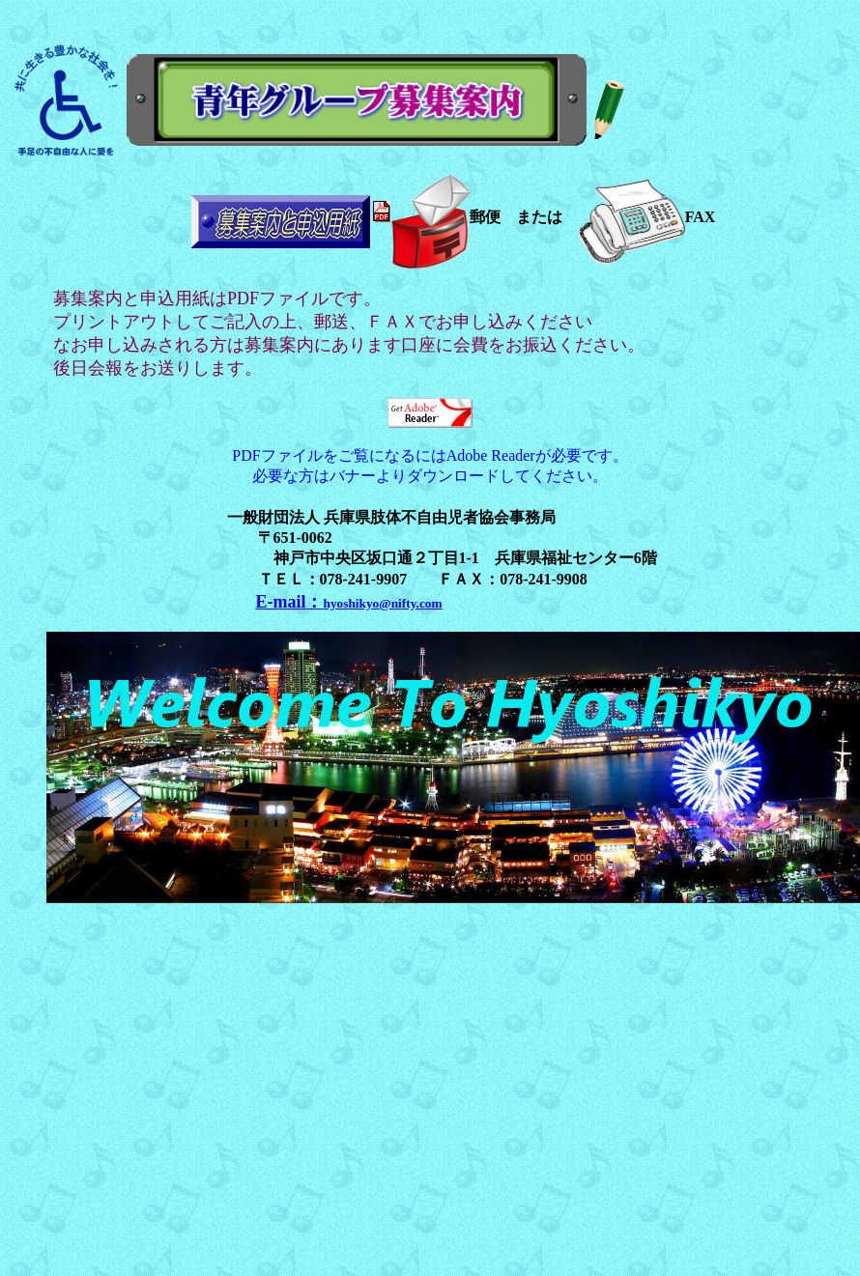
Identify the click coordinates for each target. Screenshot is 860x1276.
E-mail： (349, 601)
